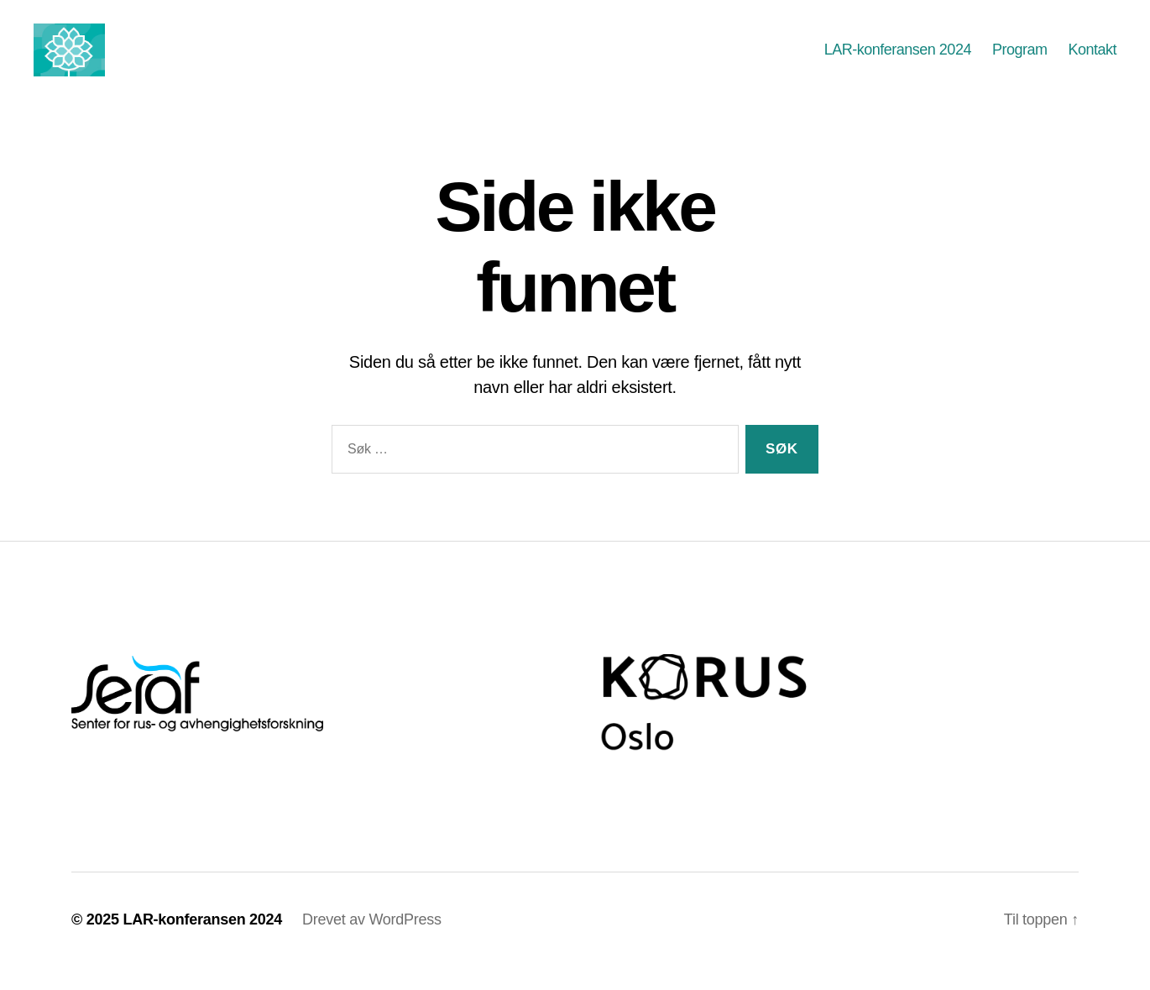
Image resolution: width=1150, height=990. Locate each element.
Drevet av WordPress (372, 942)
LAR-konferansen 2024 (897, 60)
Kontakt (1092, 60)
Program (1020, 60)
